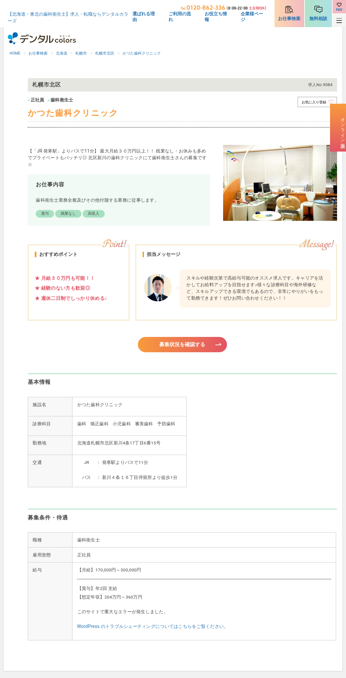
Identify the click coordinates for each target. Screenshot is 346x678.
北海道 (61, 53)
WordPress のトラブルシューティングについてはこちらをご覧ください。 (153, 627)
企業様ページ (252, 16)
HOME (15, 53)
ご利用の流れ (180, 16)
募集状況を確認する (182, 345)
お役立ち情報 (216, 16)
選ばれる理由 (143, 16)
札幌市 (81, 53)
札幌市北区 (104, 53)
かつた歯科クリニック (142, 53)
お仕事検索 (289, 18)
